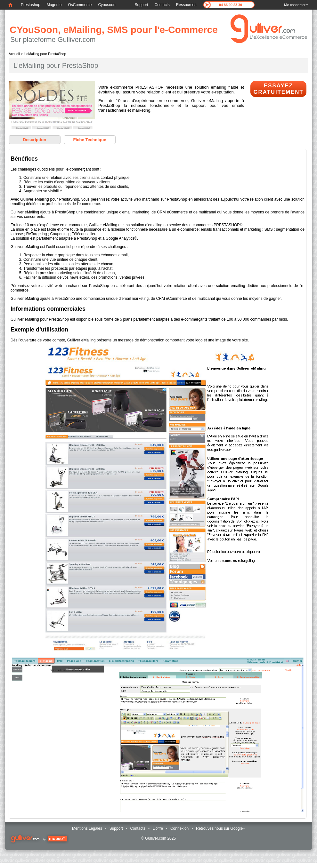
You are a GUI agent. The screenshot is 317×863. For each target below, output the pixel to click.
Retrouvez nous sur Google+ (220, 828)
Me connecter (294, 5)
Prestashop (30, 5)
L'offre (157, 828)
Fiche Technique (89, 139)
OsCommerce (80, 5)
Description (34, 139)
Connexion (179, 828)
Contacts (162, 5)
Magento (54, 5)
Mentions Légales (87, 828)
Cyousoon (106, 5)
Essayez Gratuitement (278, 89)
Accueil (14, 54)
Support (141, 5)
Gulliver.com (155, 838)
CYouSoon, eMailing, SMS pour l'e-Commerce (114, 29)
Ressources (186, 5)
